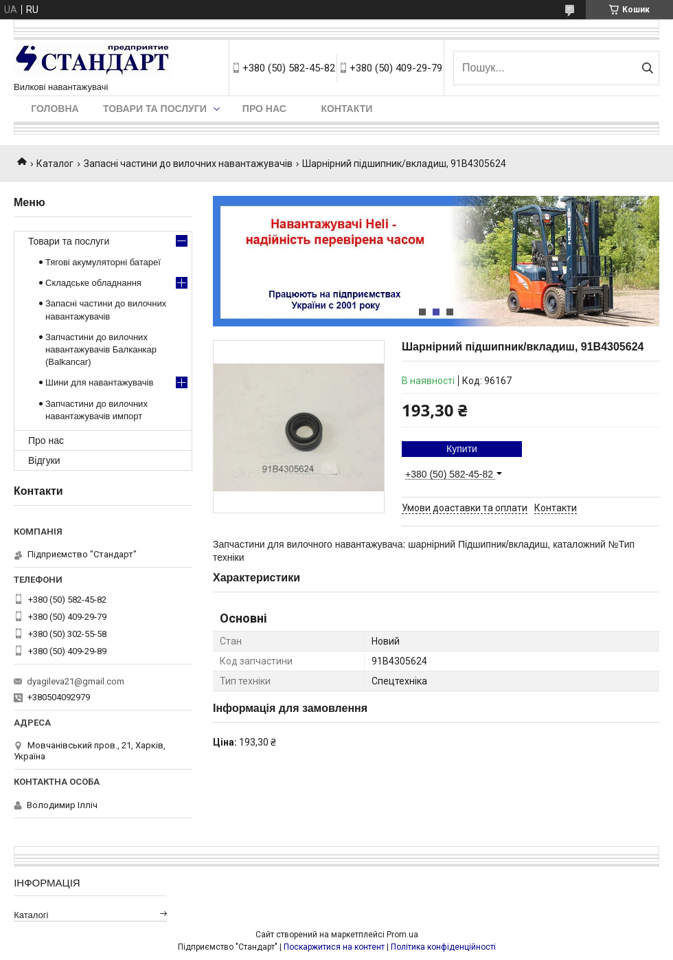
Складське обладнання (93, 283)
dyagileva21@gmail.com (75, 681)
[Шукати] (647, 68)
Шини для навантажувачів (99, 382)
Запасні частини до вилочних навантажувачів (188, 163)
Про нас (264, 108)
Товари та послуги (155, 108)
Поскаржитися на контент (334, 947)
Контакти (346, 108)
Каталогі (31, 915)
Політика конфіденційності (443, 947)
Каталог (54, 163)
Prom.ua (402, 934)
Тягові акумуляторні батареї (103, 262)
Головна (54, 108)
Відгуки (44, 460)
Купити (461, 448)
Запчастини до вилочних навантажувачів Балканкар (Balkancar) (101, 349)
